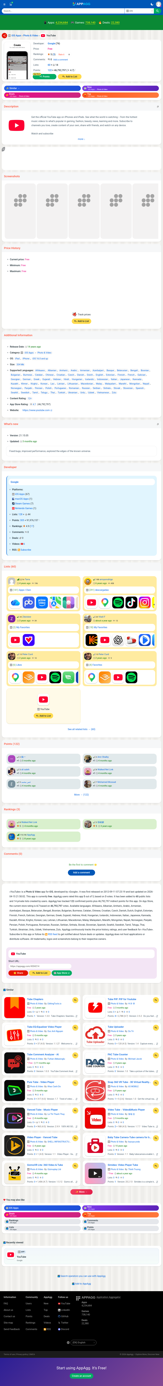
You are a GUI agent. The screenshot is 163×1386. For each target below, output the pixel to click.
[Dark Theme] (152, 4)
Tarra (27, 579)
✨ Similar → (13, 88)
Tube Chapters (35, 999)
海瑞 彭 (131, 1114)
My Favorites (20, 627)
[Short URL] (40, 966)
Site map (8, 1322)
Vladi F (102, 616)
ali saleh (25, 769)
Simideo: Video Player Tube (123, 1164)
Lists (28, 1310)
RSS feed (51, 934)
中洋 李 (131, 1003)
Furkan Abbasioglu (56, 1059)
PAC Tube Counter (118, 1054)
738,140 (90, 22)
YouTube (64, 1303)
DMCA (32, 1354)
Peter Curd (27, 654)
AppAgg (31, 834)
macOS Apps (20, 498)
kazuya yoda (134, 1142)
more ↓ (81, 139)
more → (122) (81, 794)
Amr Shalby (103, 757)
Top (46, 1310)
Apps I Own (20, 590)
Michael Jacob (135, 1059)
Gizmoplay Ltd (54, 1169)
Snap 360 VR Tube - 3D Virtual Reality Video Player (129, 1082)
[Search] (63, 11)
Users (29, 1303)
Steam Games (21, 503)
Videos (47, 1322)
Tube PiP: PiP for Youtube (122, 999)
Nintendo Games (22, 508)
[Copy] (158, 106)
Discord (63, 1329)
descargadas (97, 590)
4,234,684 (62, 22)
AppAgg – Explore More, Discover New (143, 1354)
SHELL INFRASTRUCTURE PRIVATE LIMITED (68, 1142)
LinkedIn (64, 1310)
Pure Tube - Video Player (40, 1082)
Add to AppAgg (81, 1283)
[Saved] (11, 4)
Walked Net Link (105, 769)
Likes (16, 664)
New (46, 1303)
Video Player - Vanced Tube (42, 1137)
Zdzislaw (26, 616)
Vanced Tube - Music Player (42, 1109)
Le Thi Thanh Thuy (56, 1114)
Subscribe (24, 549)
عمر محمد (26, 782)
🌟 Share (18, 973)
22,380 (115, 22)
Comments (31, 1329)
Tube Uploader (116, 1026)
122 (50, 70)
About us (8, 1310)
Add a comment (60, 59)
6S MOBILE (133, 1086)
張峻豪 (100, 822)
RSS (47, 1329)
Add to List (71, 76)
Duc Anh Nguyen (55, 1031)
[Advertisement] (81, 158)
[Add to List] (75, 1000)
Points (29, 1316)
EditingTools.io (54, 1003)
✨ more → (81, 1191)
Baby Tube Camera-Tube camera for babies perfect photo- (129, 1137)
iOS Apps (18, 494)
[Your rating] (64, 54)
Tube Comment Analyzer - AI (43, 1054)
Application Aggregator (108, 1297)
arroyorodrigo (106, 579)
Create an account (81, 1375)
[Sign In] (158, 4)
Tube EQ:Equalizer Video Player (44, 1026)
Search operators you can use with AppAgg (82, 1276)
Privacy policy (22, 1354)
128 (20, 514)
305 (22, 520)
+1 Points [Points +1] (45, 76)
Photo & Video (35, 1003)
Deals (47, 1316)
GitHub (63, 1316)
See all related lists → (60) (81, 729)
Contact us (9, 1316)
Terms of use (9, 1354)
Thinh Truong (134, 1169)
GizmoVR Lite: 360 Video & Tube (45, 1164)
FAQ (6, 1303)
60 (49, 65)
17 (32, 526)
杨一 (23, 757)
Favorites (94, 664)
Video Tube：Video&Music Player (126, 1109)
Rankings (30, 1322)
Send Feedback (12, 1329)
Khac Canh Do (54, 1086)
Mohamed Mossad (106, 782)
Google (14, 481)
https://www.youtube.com (35, 410)
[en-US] (83, 1342)
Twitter (63, 1322)
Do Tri (131, 1031)
